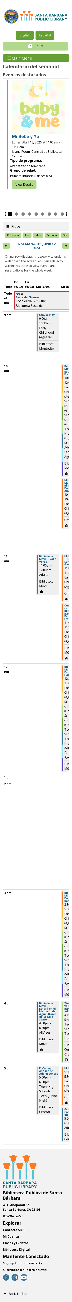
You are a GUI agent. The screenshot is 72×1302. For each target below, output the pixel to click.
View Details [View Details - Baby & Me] (24, 184)
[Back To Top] (36, 1293)
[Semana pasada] (6, 246)
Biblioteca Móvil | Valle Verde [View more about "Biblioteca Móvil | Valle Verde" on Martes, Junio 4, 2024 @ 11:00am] (47, 559)
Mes (38, 235)
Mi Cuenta (11, 1236)
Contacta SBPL (14, 1230)
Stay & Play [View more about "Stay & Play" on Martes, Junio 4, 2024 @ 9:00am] (47, 315)
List (27, 235)
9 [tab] (62, 214)
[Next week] (65, 246)
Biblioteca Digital (16, 1249)
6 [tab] (42, 214)
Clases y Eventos (15, 1243)
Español (45, 35)
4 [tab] (29, 214)
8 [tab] (55, 214)
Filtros (15, 226)
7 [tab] (49, 214)
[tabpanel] (36, 135)
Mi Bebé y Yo (25, 136)
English (25, 35)
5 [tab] (36, 214)
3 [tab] (23, 214)
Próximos (13, 235)
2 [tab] (16, 214)
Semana (52, 235)
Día (65, 235)
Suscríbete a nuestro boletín (25, 1270)
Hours (41, 46)
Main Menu (19, 58)
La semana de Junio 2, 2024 (37, 246)
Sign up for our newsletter (23, 1263)
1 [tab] (10, 214)
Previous (5, 214)
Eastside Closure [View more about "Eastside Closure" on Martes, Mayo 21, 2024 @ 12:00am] (27, 297)
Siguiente (66, 214)
